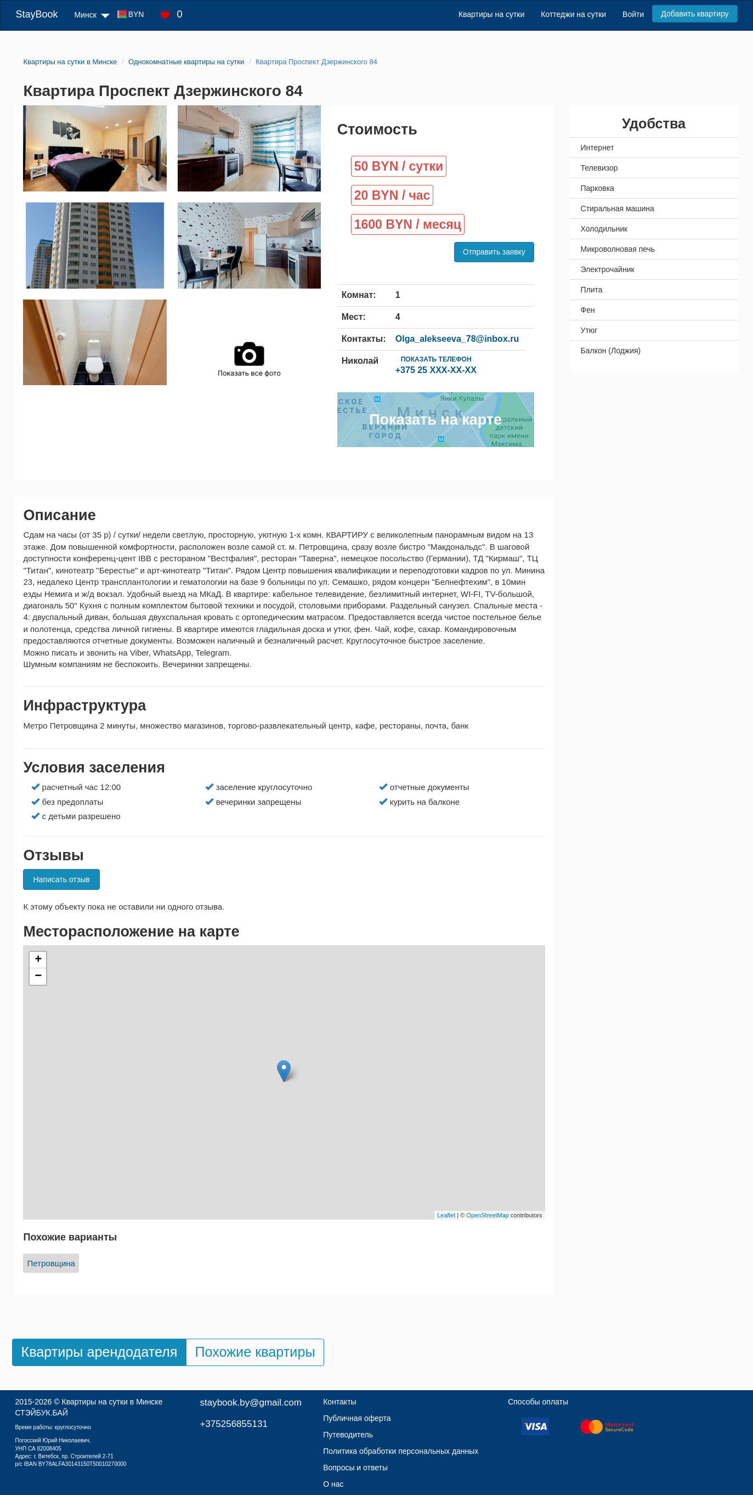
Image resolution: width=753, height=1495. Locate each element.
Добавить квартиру (694, 13)
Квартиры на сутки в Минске (112, 1401)
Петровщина (51, 1263)
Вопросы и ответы (355, 1467)
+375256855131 (233, 1424)
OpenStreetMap (487, 1215)
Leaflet (446, 1215)
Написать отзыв (61, 879)
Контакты (339, 1401)
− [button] (38, 976)
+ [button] (38, 960)
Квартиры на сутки (491, 14)
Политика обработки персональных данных (400, 1451)
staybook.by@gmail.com (250, 1402)
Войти (633, 14)
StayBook (36, 14)
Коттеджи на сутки (573, 14)
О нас (333, 1484)
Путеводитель (348, 1434)
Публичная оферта (357, 1418)
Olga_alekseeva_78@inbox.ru (457, 338)
